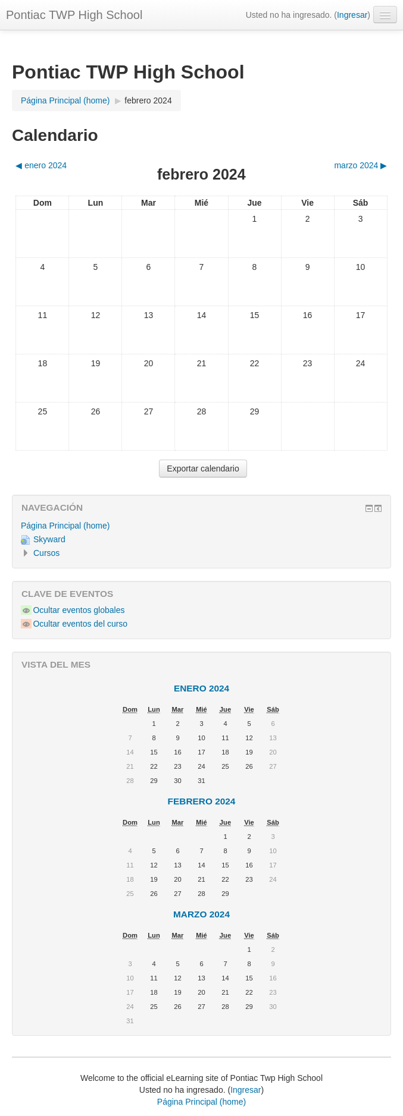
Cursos (46, 553)
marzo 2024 (201, 914)
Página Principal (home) (65, 525)
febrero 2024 (147, 100)
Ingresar (352, 15)
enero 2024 (201, 688)
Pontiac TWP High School (74, 14)
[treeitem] (201, 526)
